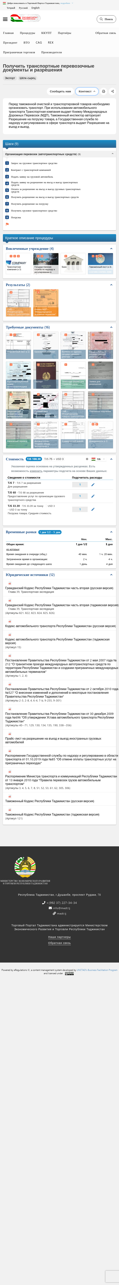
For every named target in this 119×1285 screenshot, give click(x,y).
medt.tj (61, 913)
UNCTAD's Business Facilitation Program (97, 969)
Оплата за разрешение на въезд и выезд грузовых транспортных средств (46, 190)
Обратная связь (105, 33)
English (35, 7)
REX (50, 42)
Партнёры (64, 33)
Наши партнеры (59, 937)
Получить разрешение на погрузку (29, 203)
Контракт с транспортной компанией (31, 169)
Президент (10, 42)
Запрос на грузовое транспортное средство (34, 163)
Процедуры (27, 33)
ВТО (27, 42)
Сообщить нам (60, 91)
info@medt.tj (61, 908)
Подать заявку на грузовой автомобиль (32, 176)
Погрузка (16, 217)
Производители (51, 52)
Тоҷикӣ (11, 7)
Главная (8, 33)
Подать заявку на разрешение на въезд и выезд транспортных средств (44, 183)
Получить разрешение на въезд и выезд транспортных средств (45, 197)
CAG (39, 42)
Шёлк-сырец (28, 78)
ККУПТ (46, 33)
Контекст (87, 91)
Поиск (106, 19)
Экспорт (10, 78)
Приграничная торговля (19, 52)
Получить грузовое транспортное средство (34, 210)
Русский (23, 7)
